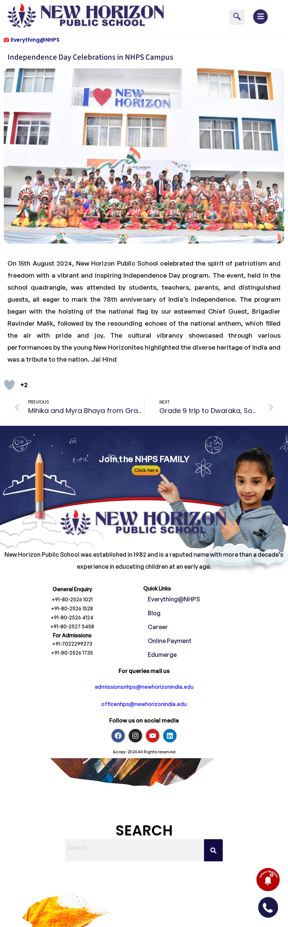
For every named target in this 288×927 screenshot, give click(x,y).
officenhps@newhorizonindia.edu (144, 704)
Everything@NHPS (35, 40)
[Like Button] (9, 385)
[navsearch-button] (237, 17)
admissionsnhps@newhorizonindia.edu (144, 687)
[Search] (213, 850)
